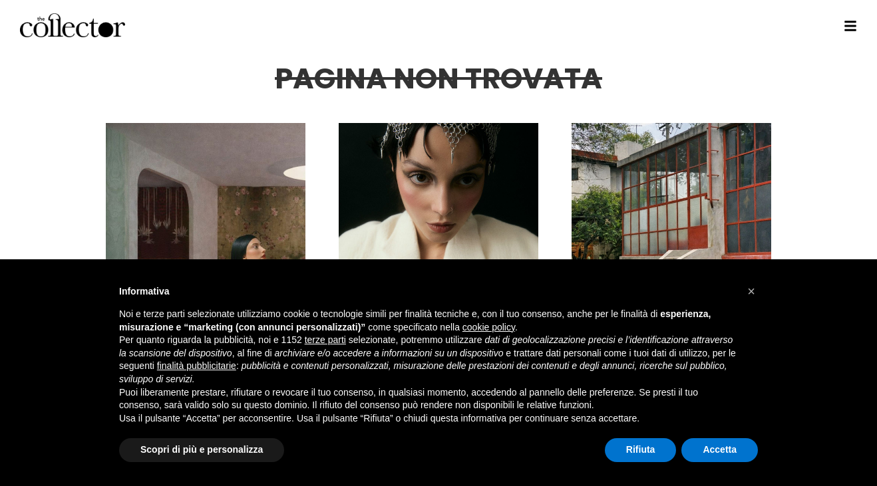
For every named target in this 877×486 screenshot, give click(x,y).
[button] (751, 291)
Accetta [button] (720, 449)
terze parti (325, 339)
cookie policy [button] (488, 327)
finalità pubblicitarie (196, 365)
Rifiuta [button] (640, 449)
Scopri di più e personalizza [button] (201, 449)
